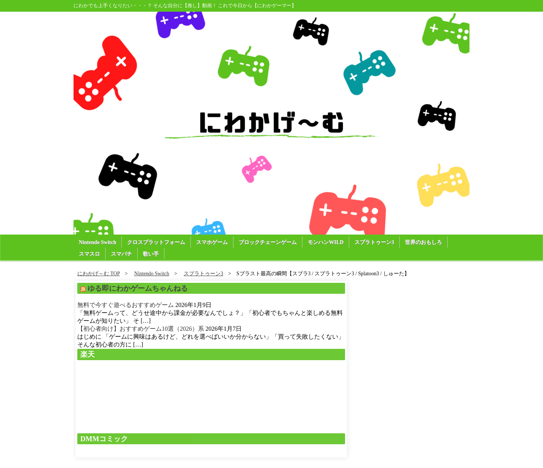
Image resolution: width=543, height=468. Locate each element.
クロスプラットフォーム (156, 242)
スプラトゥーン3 (374, 242)
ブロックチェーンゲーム (268, 242)
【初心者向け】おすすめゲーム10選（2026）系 (140, 328)
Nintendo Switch (97, 242)
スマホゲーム (212, 242)
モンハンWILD (326, 242)
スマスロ (89, 254)
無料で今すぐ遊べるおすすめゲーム (125, 305)
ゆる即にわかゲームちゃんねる (137, 288)
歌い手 (151, 254)
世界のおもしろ (423, 242)
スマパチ (121, 254)
